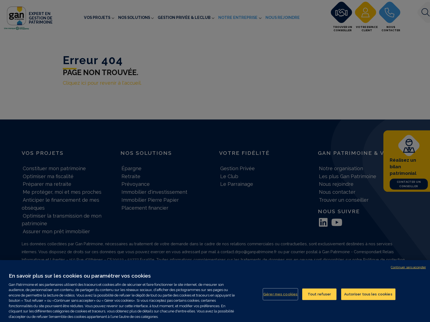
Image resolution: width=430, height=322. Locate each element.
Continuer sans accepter (408, 271)
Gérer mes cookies (280, 298)
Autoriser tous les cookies (368, 298)
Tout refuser (319, 298)
